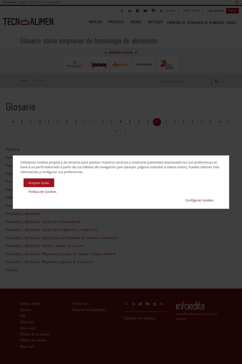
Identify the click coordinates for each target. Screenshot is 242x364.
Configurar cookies (199, 200)
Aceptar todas (38, 183)
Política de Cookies (42, 191)
